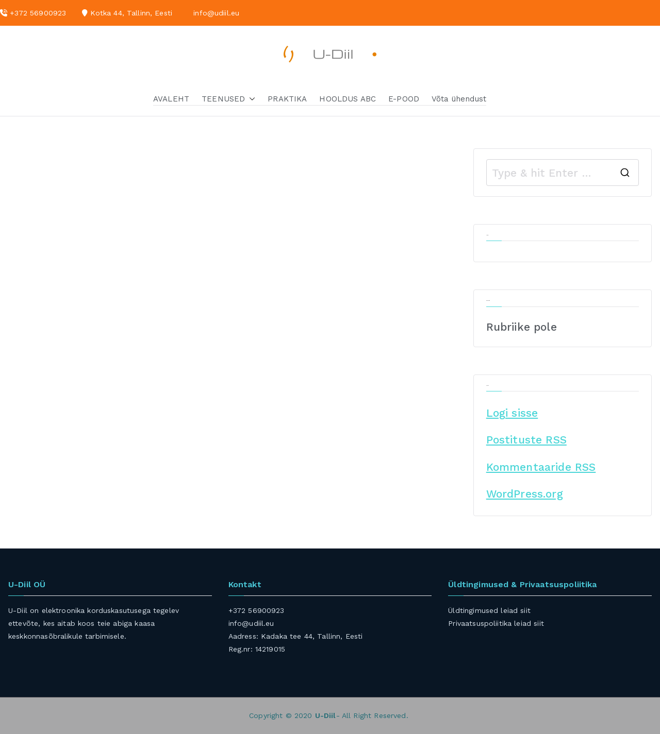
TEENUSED (228, 99)
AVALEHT (171, 99)
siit (525, 610)
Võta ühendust (459, 99)
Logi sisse (512, 412)
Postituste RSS (526, 439)
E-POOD (403, 99)
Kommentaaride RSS (541, 466)
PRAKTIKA (287, 99)
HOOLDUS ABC (347, 99)
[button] (250, 99)
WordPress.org (524, 493)
